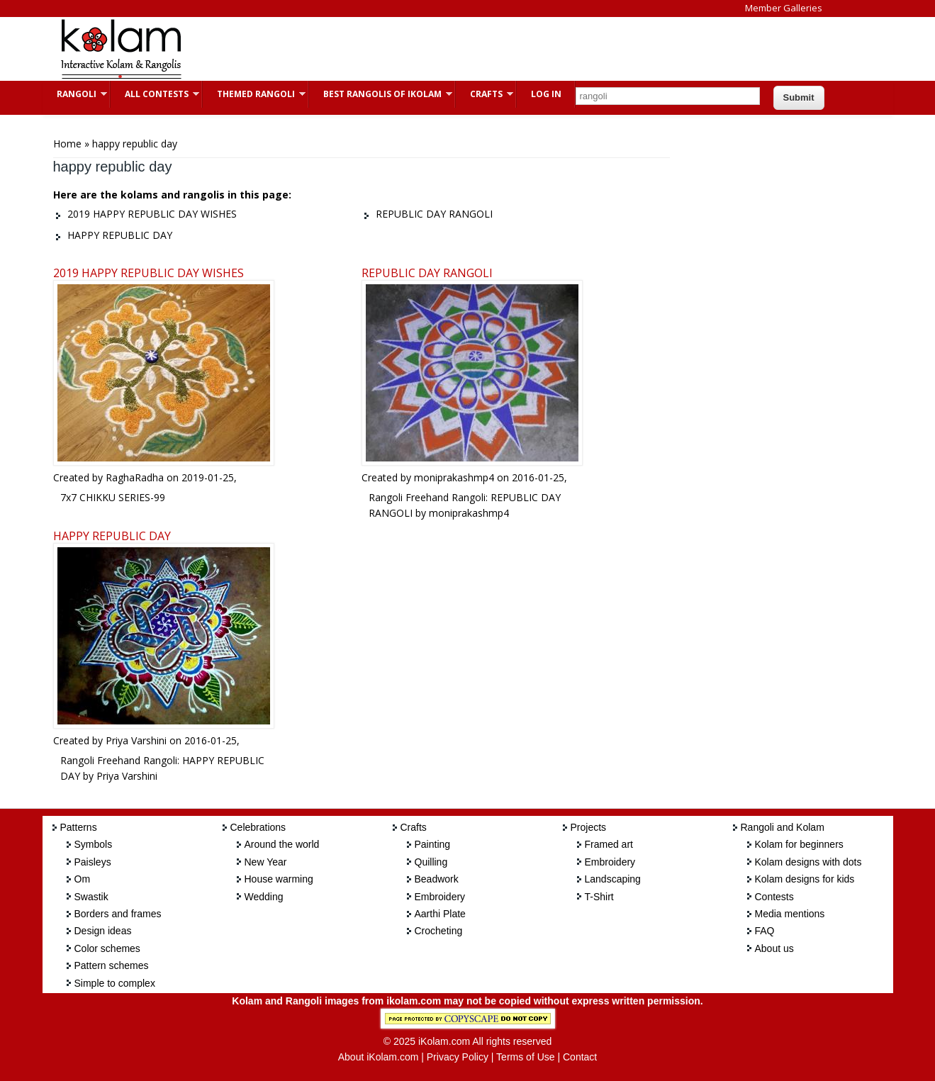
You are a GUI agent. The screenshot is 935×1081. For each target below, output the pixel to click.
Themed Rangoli (254, 94)
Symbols (93, 844)
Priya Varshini (136, 740)
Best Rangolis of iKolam (380, 94)
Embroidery (440, 896)
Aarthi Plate (440, 913)
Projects (589, 827)
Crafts (484, 94)
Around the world (282, 844)
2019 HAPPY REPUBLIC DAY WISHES (148, 273)
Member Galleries (783, 7)
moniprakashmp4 (454, 477)
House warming (279, 879)
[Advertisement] (456, 49)
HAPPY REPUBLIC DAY (112, 536)
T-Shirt (599, 896)
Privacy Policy (457, 1057)
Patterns (78, 827)
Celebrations (258, 827)
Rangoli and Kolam (782, 827)
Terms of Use (525, 1057)
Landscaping (613, 879)
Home (67, 143)
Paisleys (92, 862)
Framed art (609, 844)
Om (82, 879)
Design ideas (103, 930)
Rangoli (75, 94)
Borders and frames (118, 913)
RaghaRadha (135, 477)
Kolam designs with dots (808, 862)
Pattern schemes (111, 965)
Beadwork (437, 879)
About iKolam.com (378, 1057)
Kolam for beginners (799, 844)
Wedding (264, 896)
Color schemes (107, 948)
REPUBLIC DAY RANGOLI (427, 273)
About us (774, 948)
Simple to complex (114, 983)
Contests (774, 896)
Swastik (91, 896)
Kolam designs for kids (805, 879)
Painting (433, 844)
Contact (580, 1057)
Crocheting (439, 930)
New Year (266, 862)
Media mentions (790, 913)
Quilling (431, 862)
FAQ (765, 930)
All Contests (155, 94)
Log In (546, 94)
